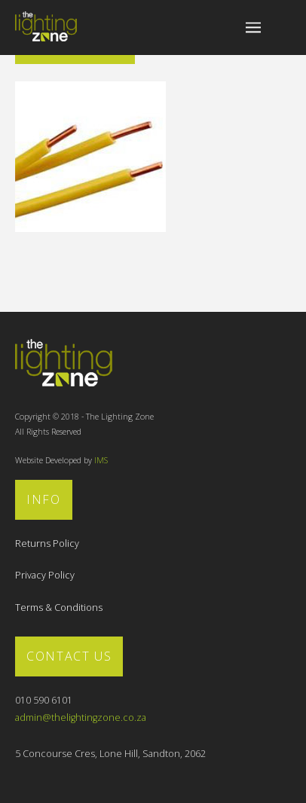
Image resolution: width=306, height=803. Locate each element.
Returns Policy (47, 543)
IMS (101, 460)
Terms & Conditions (59, 607)
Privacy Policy (45, 575)
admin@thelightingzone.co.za (80, 717)
